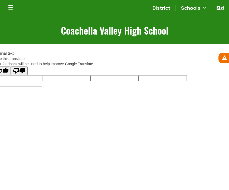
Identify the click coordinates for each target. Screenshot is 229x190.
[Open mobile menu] (10, 8)
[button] (193, 8)
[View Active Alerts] (223, 58)
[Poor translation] (19, 70)
